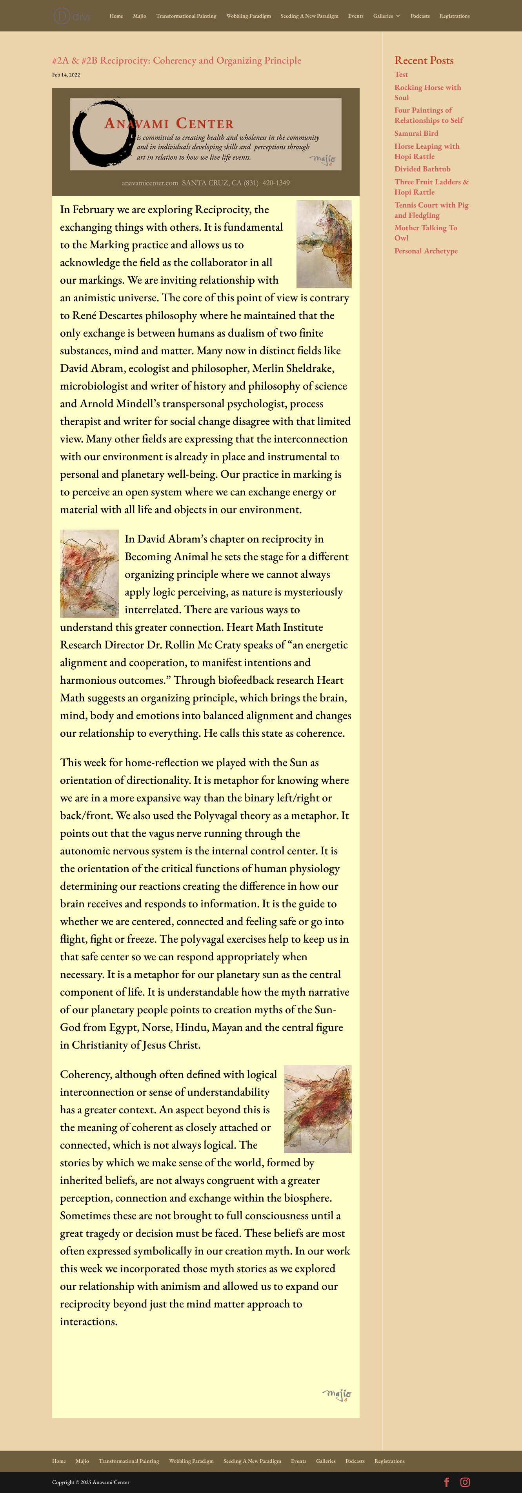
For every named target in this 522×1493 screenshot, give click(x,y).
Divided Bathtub (423, 169)
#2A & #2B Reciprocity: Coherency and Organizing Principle (176, 60)
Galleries (383, 16)
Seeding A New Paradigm (309, 16)
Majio (139, 16)
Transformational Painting (186, 16)
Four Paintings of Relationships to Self (429, 115)
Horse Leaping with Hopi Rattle (427, 151)
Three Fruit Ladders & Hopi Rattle (432, 187)
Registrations (455, 16)
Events (356, 16)
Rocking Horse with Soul (428, 92)
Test (401, 74)
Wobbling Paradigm (248, 16)
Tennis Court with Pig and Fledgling (432, 210)
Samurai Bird (416, 133)
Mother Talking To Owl (426, 232)
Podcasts (420, 16)
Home (116, 16)
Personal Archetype (426, 251)
